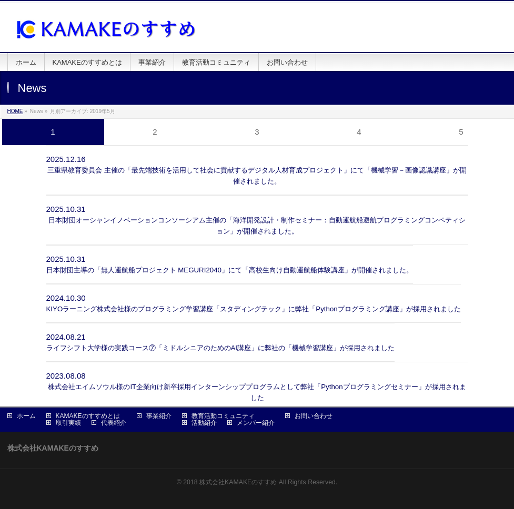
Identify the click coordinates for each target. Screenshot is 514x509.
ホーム (26, 416)
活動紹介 (204, 422)
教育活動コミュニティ (223, 416)
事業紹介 (159, 416)
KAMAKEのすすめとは (88, 416)
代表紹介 (113, 422)
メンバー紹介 (256, 422)
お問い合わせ (313, 416)
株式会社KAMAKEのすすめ (238, 482)
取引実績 (68, 422)
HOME (15, 111)
